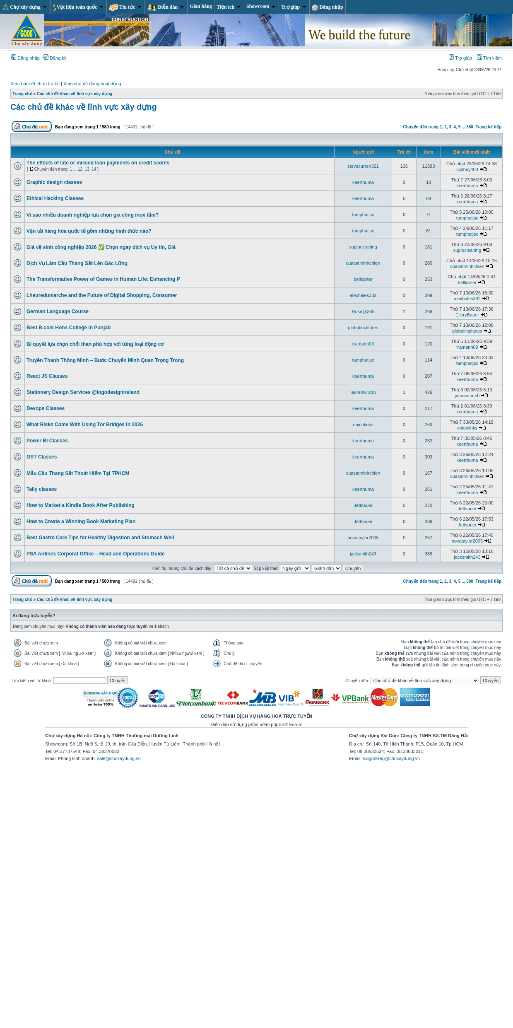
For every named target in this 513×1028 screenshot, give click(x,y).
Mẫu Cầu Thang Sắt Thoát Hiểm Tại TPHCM (77, 473)
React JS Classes (46, 376)
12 (80, 169)
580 (469, 127)
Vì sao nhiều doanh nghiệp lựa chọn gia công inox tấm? (92, 215)
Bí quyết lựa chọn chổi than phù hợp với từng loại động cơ (95, 344)
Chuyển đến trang (421, 127)
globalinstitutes (363, 327)
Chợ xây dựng (24, 7)
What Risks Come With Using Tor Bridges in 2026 (84, 424)
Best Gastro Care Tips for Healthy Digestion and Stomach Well (100, 538)
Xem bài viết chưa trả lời (35, 83)
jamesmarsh (467, 395)
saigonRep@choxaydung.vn (391, 758)
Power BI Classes (47, 441)
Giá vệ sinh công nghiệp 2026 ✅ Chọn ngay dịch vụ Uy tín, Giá (101, 247)
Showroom (260, 6)
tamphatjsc (363, 214)
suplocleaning (363, 246)
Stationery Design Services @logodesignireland (83, 392)
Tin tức (125, 7)
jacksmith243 (363, 553)
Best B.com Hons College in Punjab (68, 328)
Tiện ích (229, 7)
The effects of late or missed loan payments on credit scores (97, 163)
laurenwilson (363, 392)
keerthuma (363, 182)
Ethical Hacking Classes (55, 198)
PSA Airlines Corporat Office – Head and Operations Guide (95, 554)
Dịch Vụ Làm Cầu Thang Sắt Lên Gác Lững (77, 263)
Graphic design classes (54, 182)
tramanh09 (363, 343)
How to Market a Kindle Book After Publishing (80, 505)
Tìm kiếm (489, 58)
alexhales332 (363, 295)
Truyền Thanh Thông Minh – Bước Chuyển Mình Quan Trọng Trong (105, 360)
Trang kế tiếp (488, 127)
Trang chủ (22, 94)
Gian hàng (201, 6)
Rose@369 (363, 311)
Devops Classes (45, 408)
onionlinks (363, 424)
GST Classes (41, 457)
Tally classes (41, 489)
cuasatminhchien (363, 263)
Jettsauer (363, 505)
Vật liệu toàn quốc (78, 7)
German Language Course (57, 311)
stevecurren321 (363, 166)
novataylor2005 (362, 537)
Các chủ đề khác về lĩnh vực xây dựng (75, 94)
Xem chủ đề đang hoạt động (92, 83)
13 (87, 169)
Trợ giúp (293, 7)
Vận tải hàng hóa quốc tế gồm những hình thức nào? (89, 231)
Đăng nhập (327, 7)
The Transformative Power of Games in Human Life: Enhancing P (103, 279)
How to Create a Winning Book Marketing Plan (80, 521)
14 (94, 169)
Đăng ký (54, 58)
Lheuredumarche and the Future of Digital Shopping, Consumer (101, 295)
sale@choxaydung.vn (118, 758)
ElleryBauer (467, 314)
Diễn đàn (165, 7)
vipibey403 (467, 169)
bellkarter (363, 279)
